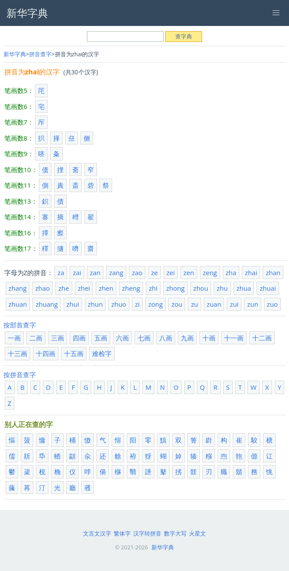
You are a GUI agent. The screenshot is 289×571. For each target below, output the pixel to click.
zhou (200, 288)
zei (171, 272)
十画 (208, 338)
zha (231, 272)
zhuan (18, 304)
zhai (251, 272)
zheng (131, 288)
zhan (273, 272)
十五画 (73, 353)
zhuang (46, 304)
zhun (95, 304)
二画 (35, 338)
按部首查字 (19, 325)
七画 (144, 338)
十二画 (262, 338)
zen (188, 272)
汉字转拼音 (147, 533)
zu (194, 304)
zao (137, 272)
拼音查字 (40, 54)
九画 (187, 338)
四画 (79, 338)
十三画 (17, 353)
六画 (122, 338)
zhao (42, 288)
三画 (57, 338)
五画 (100, 338)
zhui (73, 304)
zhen (106, 288)
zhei (84, 288)
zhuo (118, 304)
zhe (63, 288)
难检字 (102, 353)
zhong (175, 288)
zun (252, 304)
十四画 (45, 353)
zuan (214, 304)
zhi (153, 288)
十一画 (234, 338)
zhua (244, 288)
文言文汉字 (97, 533)
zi (137, 304)
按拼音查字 (19, 374)
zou (176, 304)
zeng (210, 272)
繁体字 (122, 533)
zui (234, 304)
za (61, 272)
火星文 (197, 533)
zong (155, 304)
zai (77, 272)
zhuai (268, 288)
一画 (14, 338)
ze (154, 272)
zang (116, 272)
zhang (18, 288)
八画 (165, 338)
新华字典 (14, 54)
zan (95, 272)
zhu (222, 288)
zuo (272, 304)
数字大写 (175, 533)
